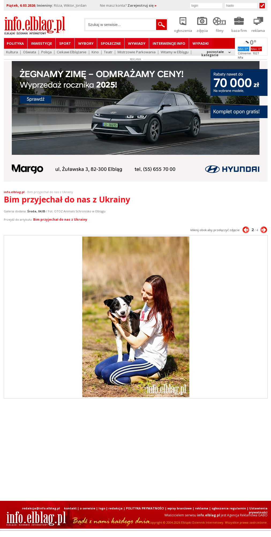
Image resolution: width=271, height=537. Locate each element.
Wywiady (136, 43)
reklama (201, 508)
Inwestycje (41, 43)
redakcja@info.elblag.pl (41, 508)
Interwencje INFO (169, 43)
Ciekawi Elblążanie (71, 52)
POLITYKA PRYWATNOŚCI (145, 508)
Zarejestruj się (142, 5)
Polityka (15, 43)
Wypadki (201, 43)
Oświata (29, 52)
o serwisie (87, 508)
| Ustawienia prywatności (257, 510)
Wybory (85, 43)
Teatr (108, 52)
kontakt (70, 508)
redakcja (115, 508)
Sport (65, 43)
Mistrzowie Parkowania (137, 52)
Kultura (12, 52)
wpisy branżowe (179, 508)
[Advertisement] (135, 450)
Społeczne (111, 43)
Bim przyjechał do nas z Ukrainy (50, 192)
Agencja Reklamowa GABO (247, 515)
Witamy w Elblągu (175, 52)
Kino (95, 52)
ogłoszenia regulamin (229, 508)
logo (102, 508)
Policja (46, 52)
